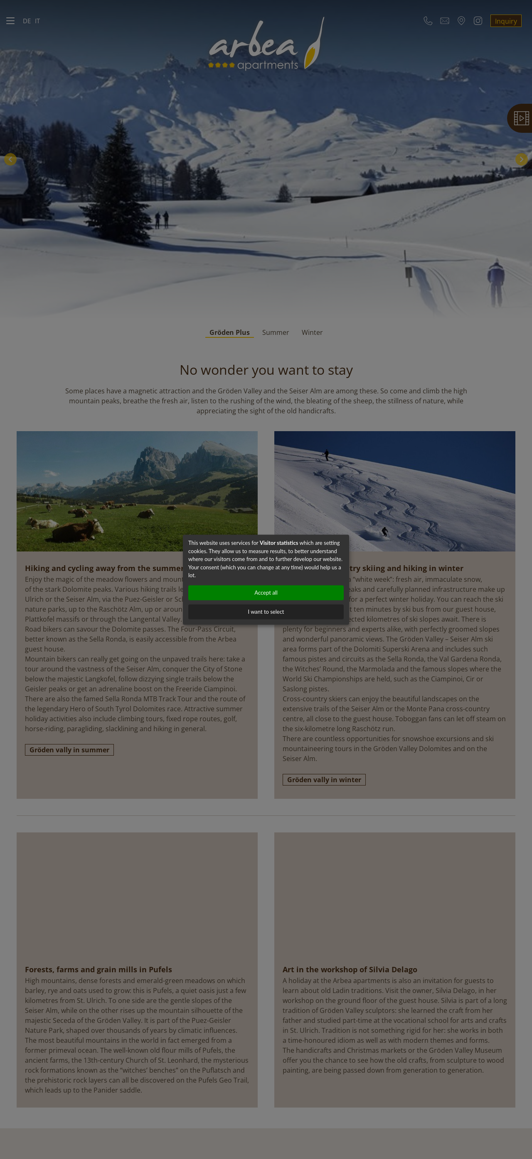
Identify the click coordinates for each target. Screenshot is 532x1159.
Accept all (265, 592)
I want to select (266, 611)
